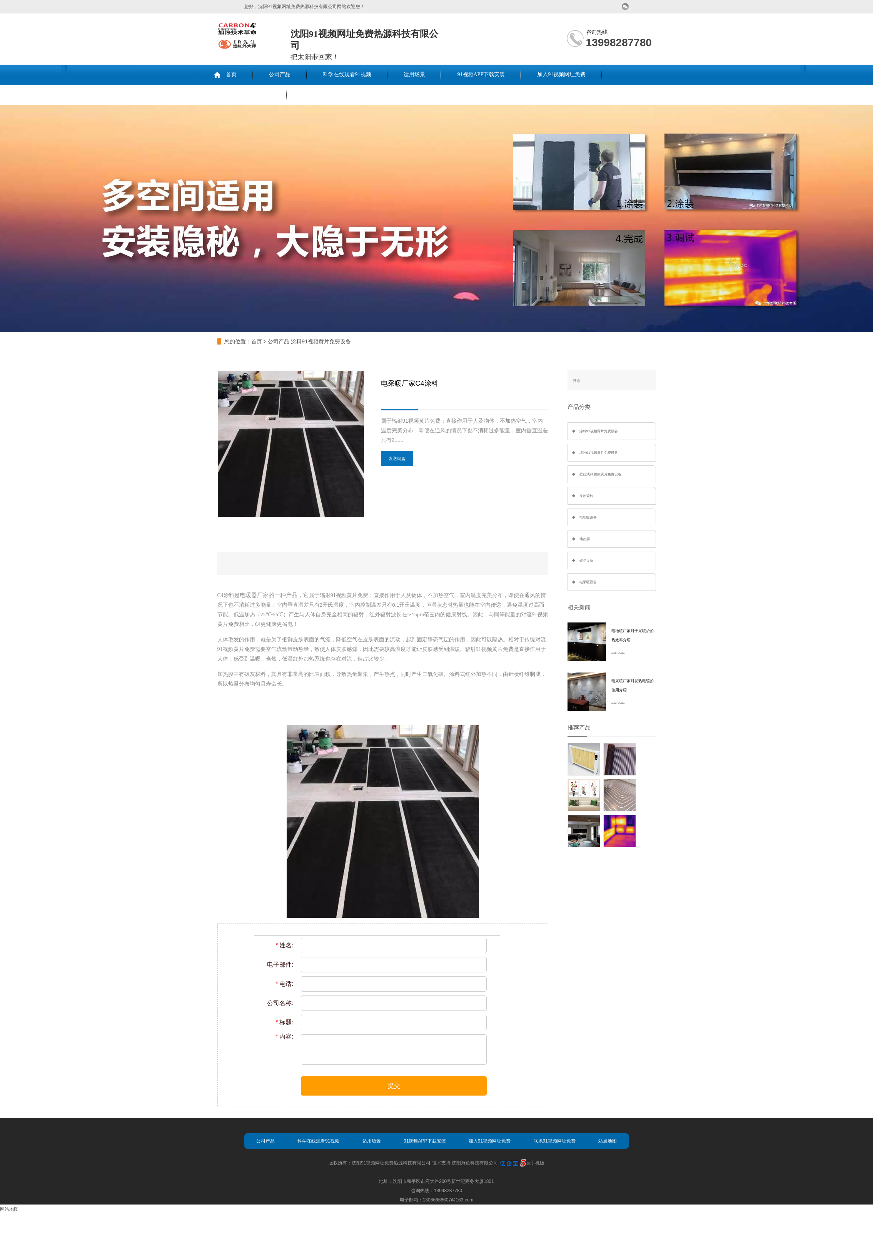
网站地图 (9, 1209)
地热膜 (584, 539)
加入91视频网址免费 (561, 74)
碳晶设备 (586, 560)
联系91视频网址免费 (246, 94)
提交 (394, 1085)
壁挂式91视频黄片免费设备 (600, 474)
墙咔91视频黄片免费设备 (598, 453)
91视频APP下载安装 (481, 74)
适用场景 (414, 74)
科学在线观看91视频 (347, 74)
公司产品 (279, 74)
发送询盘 (397, 458)
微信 (625, 6)
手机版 (537, 1163)
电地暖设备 (588, 517)
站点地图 (607, 1141)
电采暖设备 (588, 582)
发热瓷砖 (586, 496)
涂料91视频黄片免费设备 (321, 341)
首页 (231, 74)
